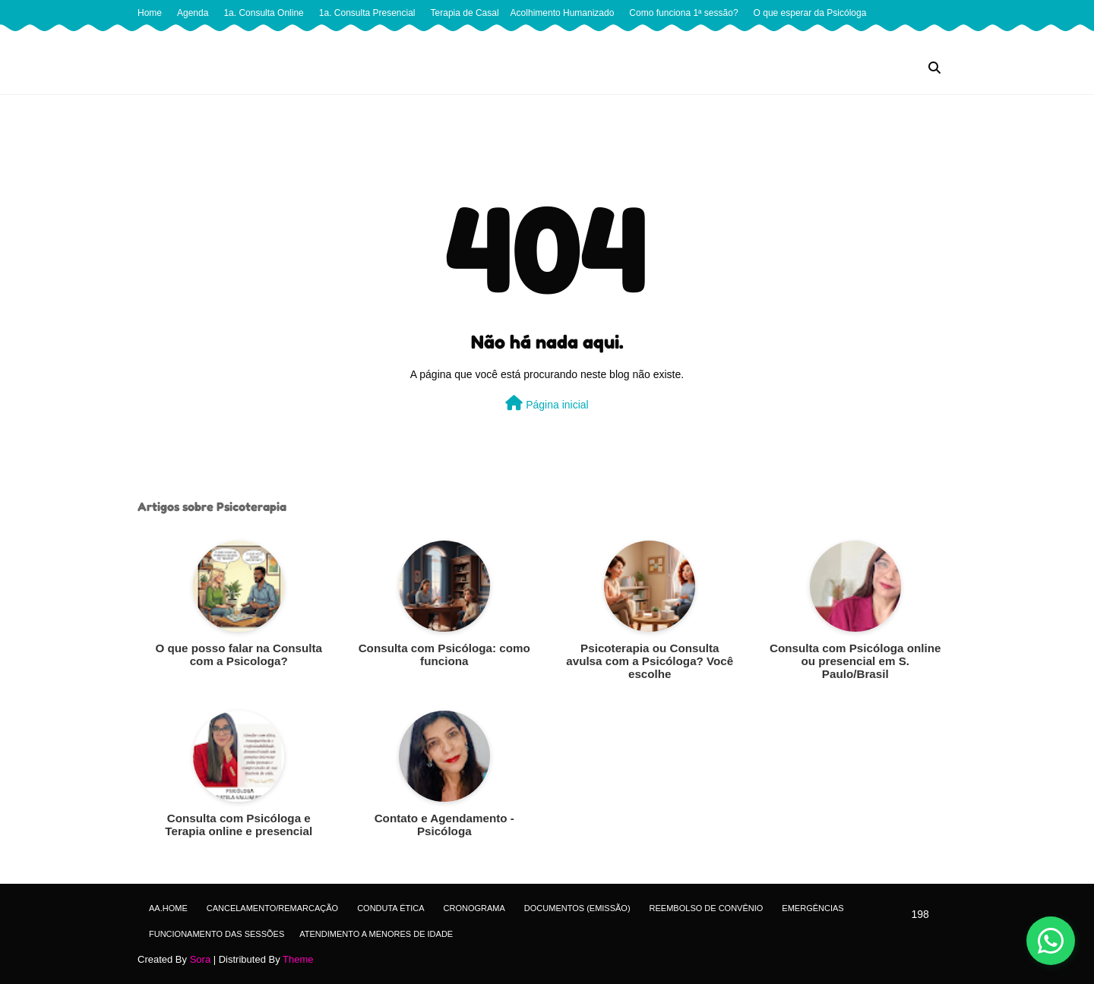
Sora (200, 959)
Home (150, 13)
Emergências (812, 908)
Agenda (192, 13)
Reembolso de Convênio (707, 908)
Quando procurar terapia (682, 38)
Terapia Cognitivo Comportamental (817, 38)
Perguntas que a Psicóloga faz (203, 38)
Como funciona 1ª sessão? (683, 13)
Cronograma (474, 908)
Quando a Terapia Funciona (336, 38)
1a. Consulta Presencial (367, 13)
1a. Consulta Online (263, 13)
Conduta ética (390, 908)
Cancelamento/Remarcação (272, 908)
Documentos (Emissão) (577, 908)
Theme (298, 959)
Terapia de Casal (465, 13)
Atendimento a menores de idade (376, 933)
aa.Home (168, 908)
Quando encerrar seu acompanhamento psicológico (513, 38)
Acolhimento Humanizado (563, 13)
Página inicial (546, 403)
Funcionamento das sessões (216, 933)
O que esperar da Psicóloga (810, 13)
